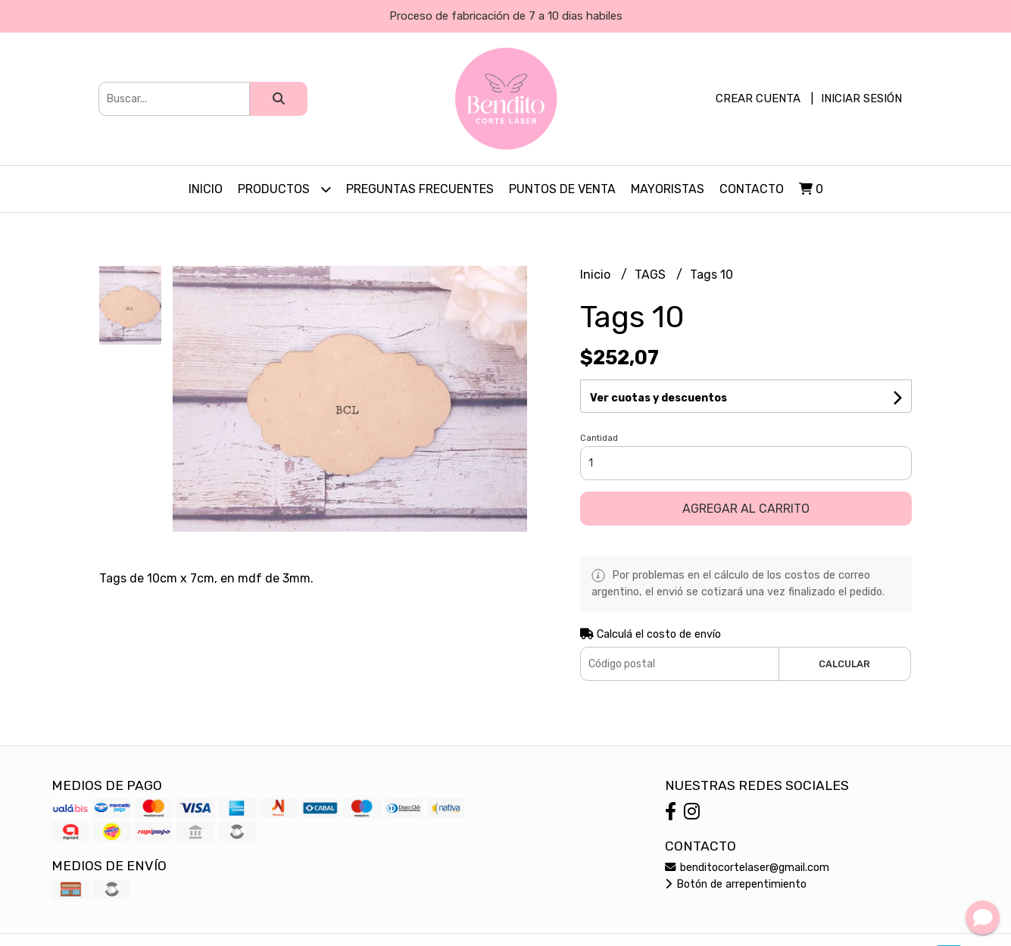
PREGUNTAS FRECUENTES (420, 189)
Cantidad (599, 438)
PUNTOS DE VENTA (562, 189)
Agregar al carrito (746, 508)
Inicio (206, 189)
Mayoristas (667, 189)
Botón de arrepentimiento (736, 884)
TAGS (652, 274)
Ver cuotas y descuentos (658, 398)
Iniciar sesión (861, 98)
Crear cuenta (758, 98)
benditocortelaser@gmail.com (747, 867)
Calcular (844, 664)
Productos (284, 189)
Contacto (751, 189)
